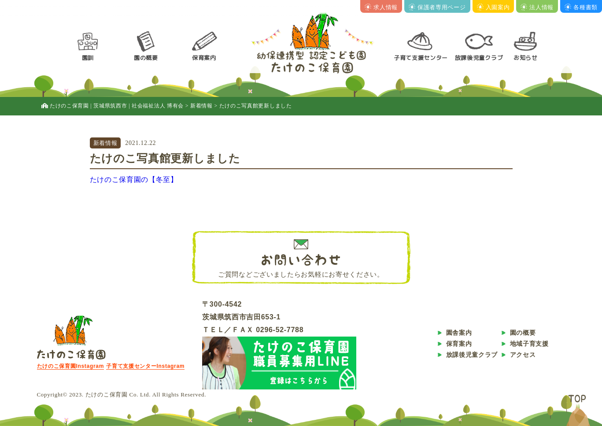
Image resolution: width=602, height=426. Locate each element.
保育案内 (204, 58)
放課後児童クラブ (479, 58)
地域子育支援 (529, 343)
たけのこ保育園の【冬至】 (134, 179)
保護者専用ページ (437, 7)
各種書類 (581, 7)
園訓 (88, 58)
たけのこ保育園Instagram (70, 366)
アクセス (523, 354)
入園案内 (493, 7)
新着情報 (105, 143)
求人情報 (381, 7)
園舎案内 (459, 332)
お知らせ (525, 58)
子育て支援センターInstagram (145, 366)
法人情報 (537, 7)
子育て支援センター (421, 58)
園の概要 (146, 58)
